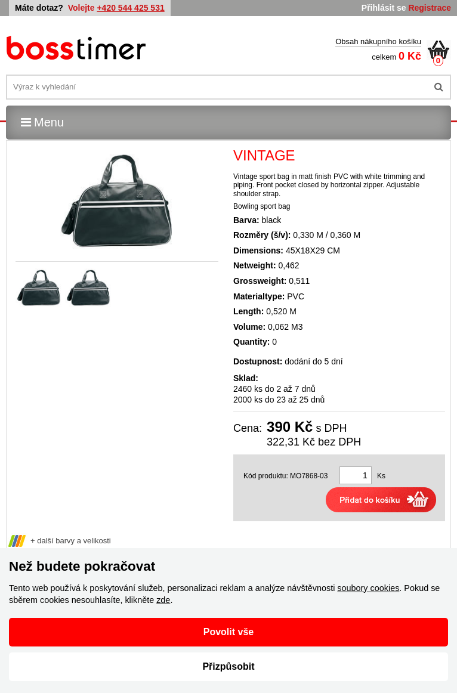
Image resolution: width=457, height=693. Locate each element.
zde (163, 600)
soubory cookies (368, 588)
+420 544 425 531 (130, 8)
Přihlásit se (384, 8)
